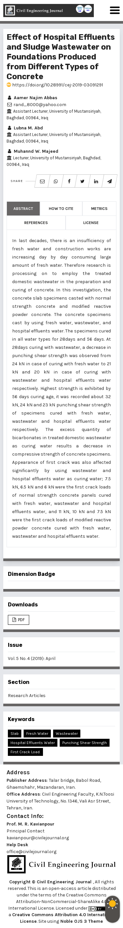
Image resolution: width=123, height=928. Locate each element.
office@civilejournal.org (31, 851)
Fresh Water (37, 733)
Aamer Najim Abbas (32, 98)
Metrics (99, 208)
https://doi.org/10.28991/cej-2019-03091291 (55, 85)
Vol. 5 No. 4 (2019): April (31, 658)
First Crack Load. (25, 752)
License (91, 222)
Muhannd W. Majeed (32, 151)
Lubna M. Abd (25, 128)
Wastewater (67, 733)
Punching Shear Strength (84, 742)
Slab (14, 733)
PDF (21, 619)
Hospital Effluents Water (32, 742)
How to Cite (61, 208)
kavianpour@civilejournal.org (38, 838)
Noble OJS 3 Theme (81, 921)
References (36, 222)
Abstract (23, 208)
